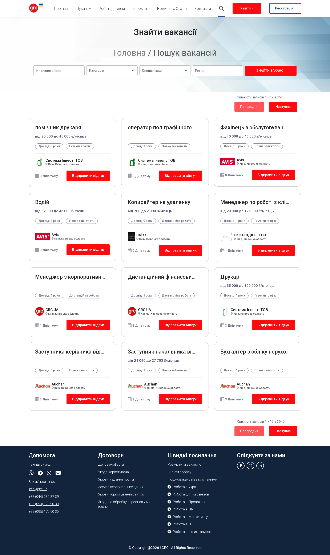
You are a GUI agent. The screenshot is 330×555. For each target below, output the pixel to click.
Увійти (245, 8)
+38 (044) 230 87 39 (44, 497)
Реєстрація (284, 8)
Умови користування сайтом (121, 494)
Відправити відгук (88, 176)
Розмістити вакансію (184, 464)
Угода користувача (113, 472)
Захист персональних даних (120, 487)
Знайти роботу (179, 472)
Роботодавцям (112, 8)
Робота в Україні (183, 487)
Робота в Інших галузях (189, 532)
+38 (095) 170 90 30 (44, 512)
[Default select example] (111, 70)
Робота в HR (180, 509)
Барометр (141, 8)
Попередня (249, 107)
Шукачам (83, 8)
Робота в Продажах (186, 502)
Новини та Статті (172, 8)
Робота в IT (180, 524)
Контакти (202, 8)
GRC (165, 548)
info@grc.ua (38, 489)
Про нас (61, 8)
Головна (129, 53)
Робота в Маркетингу (188, 517)
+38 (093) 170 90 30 (44, 504)
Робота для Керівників (188, 494)
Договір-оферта (111, 464)
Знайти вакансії (270, 71)
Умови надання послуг (116, 479)
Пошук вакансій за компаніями (192, 479)
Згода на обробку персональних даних (124, 505)
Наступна (283, 107)
